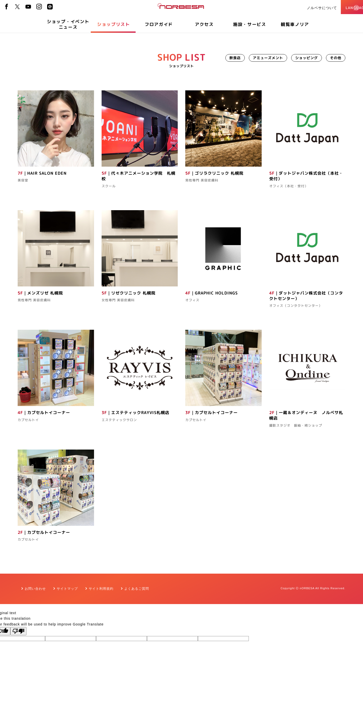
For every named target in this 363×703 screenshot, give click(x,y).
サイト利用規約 (101, 588)
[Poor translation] (18, 631)
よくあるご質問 (136, 588)
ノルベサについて (306, 8)
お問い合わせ (35, 588)
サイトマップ (67, 588)
